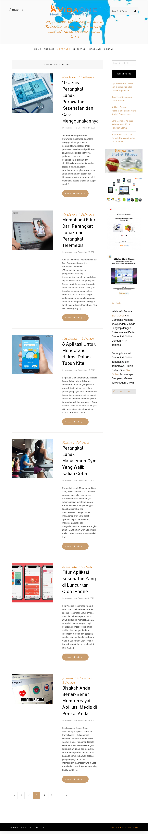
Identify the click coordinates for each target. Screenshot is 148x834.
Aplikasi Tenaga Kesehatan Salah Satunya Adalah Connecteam (124, 113)
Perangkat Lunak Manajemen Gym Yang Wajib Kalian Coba (79, 464)
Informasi (95, 52)
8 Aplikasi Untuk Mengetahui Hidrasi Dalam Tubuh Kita (79, 356)
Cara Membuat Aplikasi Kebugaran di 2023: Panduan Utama (122, 127)
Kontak (109, 52)
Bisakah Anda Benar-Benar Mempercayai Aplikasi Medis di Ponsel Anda (79, 703)
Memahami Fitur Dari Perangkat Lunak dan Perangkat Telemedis (79, 235)
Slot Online (121, 394)
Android (49, 52)
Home (37, 52)
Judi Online (117, 306)
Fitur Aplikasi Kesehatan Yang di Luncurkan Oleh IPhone (79, 585)
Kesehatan (79, 52)
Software (64, 52)
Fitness (67, 446)
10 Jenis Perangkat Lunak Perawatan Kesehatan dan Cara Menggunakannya (80, 105)
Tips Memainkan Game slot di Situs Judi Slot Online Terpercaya (122, 90)
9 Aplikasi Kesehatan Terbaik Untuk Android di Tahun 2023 (123, 141)
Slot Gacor (118, 318)
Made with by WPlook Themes (124, 830)
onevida (68, 130)
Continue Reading (75, 196)
